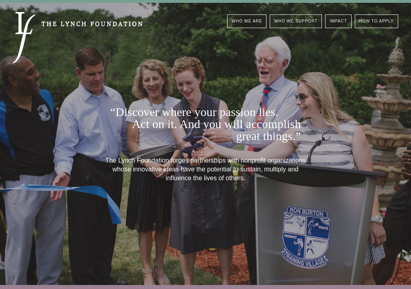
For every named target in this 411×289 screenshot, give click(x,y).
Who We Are (247, 21)
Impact (338, 21)
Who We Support (295, 21)
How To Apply (376, 21)
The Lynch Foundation (77, 37)
